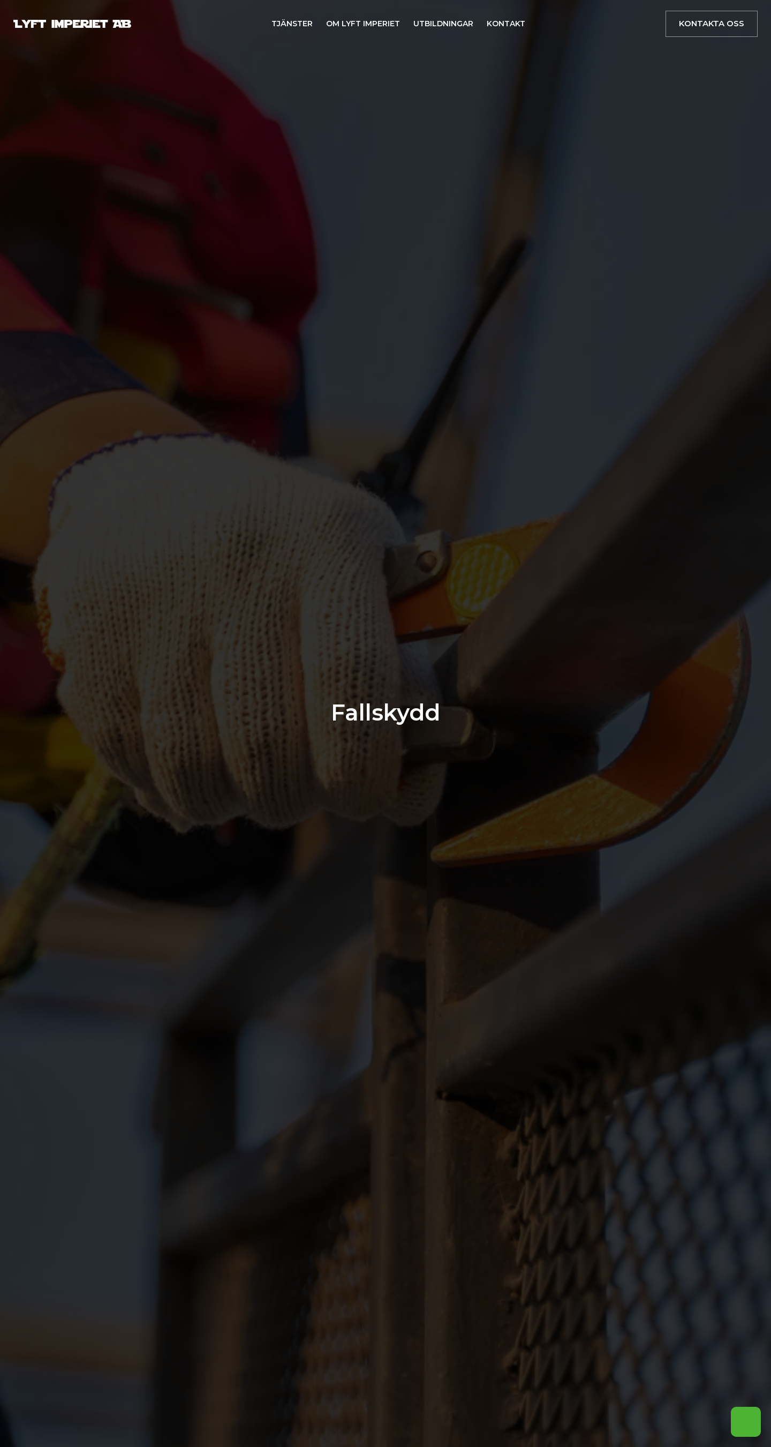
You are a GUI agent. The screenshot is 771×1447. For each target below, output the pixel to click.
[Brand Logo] (72, 24)
